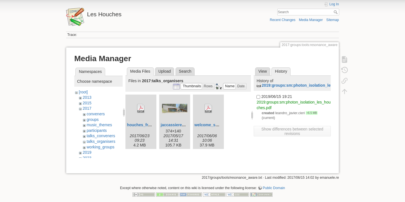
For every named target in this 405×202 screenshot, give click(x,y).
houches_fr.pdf (141, 125)
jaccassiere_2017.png (181, 125)
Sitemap (332, 20)
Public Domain (274, 183)
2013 (87, 97)
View (262, 71)
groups (93, 119)
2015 (87, 103)
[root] (83, 92)
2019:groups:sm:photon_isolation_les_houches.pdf (310, 85)
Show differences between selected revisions (292, 131)
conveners (96, 114)
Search (336, 12)
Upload (164, 71)
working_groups (100, 147)
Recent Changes (282, 20)
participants (97, 130)
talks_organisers (101, 141)
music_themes (99, 125)
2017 (87, 108)
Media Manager (311, 20)
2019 (87, 152)
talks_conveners (101, 136)
